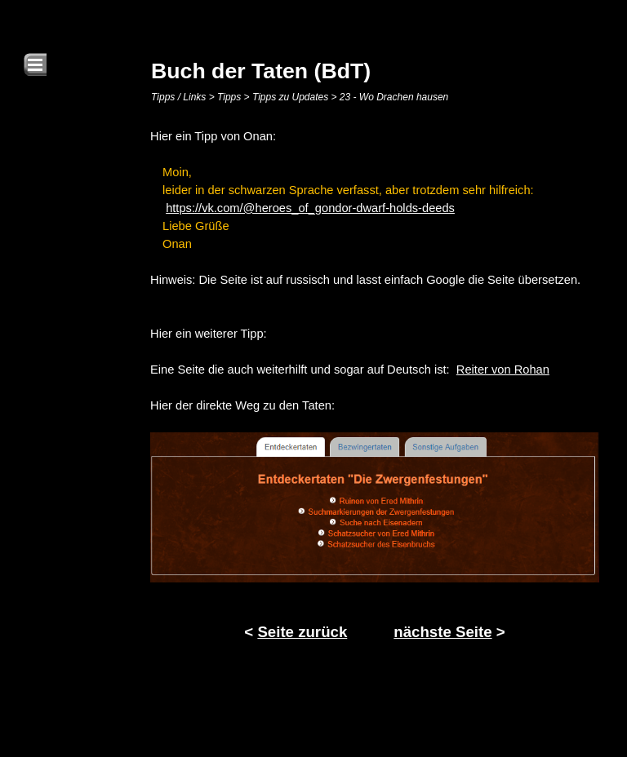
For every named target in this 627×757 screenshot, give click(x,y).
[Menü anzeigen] (35, 64)
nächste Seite (442, 631)
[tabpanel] (374, 387)
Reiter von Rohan (502, 369)
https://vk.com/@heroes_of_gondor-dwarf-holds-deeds (310, 208)
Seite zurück (302, 631)
